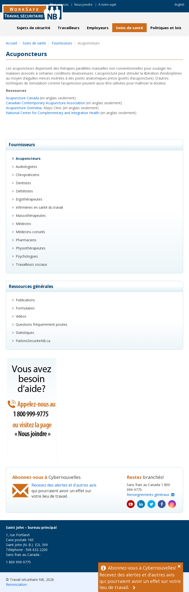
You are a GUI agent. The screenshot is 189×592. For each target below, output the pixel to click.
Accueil (11, 43)
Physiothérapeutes (31, 248)
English (179, 4)
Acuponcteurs (28, 158)
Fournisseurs (62, 43)
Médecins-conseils (30, 231)
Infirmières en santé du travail (39, 207)
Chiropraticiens (27, 174)
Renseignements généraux (150, 494)
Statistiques (25, 332)
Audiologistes (26, 166)
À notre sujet (107, 4)
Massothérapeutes (31, 215)
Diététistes (24, 191)
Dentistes (23, 183)
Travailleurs (68, 27)
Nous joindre (83, 4)
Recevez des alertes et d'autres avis (64, 485)
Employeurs (98, 27)
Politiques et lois (165, 27)
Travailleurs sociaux (31, 264)
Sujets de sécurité (33, 27)
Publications (25, 300)
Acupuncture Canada (22, 98)
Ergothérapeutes (29, 199)
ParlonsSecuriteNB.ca (33, 340)
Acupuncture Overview (24, 107)
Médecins (23, 223)
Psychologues (27, 256)
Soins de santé (129, 27)
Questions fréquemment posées (41, 324)
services (59, 4)
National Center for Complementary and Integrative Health (52, 112)
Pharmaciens (26, 240)
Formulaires (25, 308)
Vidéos (21, 316)
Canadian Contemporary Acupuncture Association (45, 103)
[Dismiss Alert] (180, 565)
